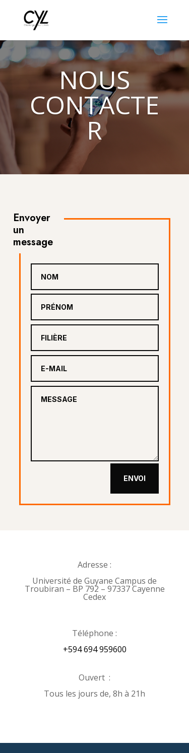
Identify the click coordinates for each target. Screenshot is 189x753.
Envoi (134, 478)
